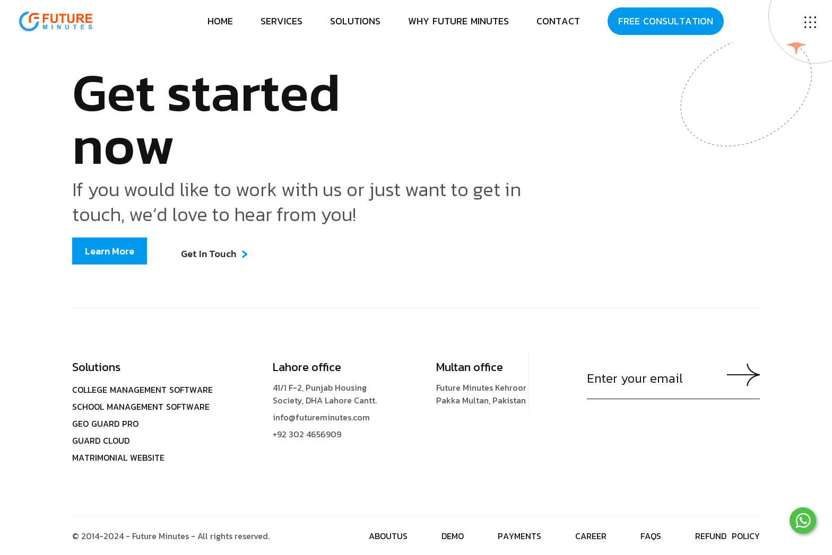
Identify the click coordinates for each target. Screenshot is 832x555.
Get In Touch (208, 253)
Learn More (109, 251)
